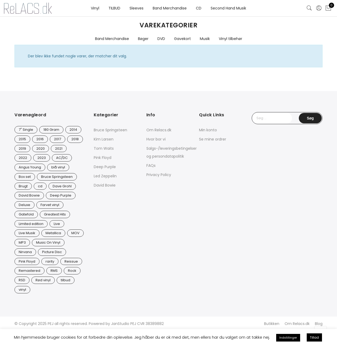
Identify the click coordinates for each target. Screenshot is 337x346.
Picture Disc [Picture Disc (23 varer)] (52, 251)
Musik (205, 38)
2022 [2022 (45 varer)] (23, 157)
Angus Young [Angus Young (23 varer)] (30, 167)
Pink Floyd (102, 157)
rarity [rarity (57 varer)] (50, 261)
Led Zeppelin (105, 176)
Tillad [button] (314, 337)
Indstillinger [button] (288, 337)
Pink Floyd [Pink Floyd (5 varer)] (27, 261)
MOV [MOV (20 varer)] (75, 232)
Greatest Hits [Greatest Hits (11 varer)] (55, 214)
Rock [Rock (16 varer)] (72, 270)
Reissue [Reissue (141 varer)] (71, 261)
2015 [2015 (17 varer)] (22, 139)
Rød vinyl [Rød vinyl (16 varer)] (43, 280)
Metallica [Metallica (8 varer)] (53, 232)
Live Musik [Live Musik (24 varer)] (27, 232)
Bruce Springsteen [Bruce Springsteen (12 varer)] (57, 176)
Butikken (271, 323)
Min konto (208, 130)
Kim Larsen (103, 139)
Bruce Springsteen (110, 130)
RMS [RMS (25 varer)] (54, 270)
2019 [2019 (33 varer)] (22, 148)
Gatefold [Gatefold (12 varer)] (26, 214)
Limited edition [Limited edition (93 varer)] (31, 223)
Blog (319, 323)
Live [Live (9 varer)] (57, 223)
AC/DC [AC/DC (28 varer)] (62, 157)
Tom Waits (104, 148)
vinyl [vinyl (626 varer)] (22, 289)
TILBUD (114, 8)
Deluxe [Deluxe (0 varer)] (24, 204)
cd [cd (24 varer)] (40, 186)
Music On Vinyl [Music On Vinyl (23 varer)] (48, 242)
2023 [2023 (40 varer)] (41, 157)
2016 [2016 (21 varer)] (40, 139)
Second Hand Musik (228, 8)
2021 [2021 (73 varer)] (58, 148)
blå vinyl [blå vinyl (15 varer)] (58, 167)
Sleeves (136, 8)
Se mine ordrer (212, 139)
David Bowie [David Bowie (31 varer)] (29, 195)
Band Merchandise (170, 8)
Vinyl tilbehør (230, 38)
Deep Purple (105, 166)
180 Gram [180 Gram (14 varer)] (51, 129)
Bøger (143, 38)
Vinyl (95, 8)
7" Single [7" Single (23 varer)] (26, 129)
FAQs (151, 165)
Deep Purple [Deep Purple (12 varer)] (60, 195)
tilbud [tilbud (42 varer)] (65, 280)
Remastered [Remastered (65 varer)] (29, 270)
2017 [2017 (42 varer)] (57, 139)
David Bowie (105, 185)
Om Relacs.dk (158, 130)
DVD (161, 38)
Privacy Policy (158, 174)
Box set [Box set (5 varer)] (25, 176)
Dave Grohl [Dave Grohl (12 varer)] (62, 186)
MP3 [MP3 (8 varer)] (22, 242)
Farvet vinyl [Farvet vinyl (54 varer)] (50, 204)
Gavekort (182, 38)
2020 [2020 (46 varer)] (40, 148)
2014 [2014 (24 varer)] (73, 129)
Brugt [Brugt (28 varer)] (23, 186)
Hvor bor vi (156, 139)
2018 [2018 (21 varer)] (75, 139)
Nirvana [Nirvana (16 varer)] (25, 251)
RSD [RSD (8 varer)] (22, 280)
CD (198, 8)
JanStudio (120, 323)
